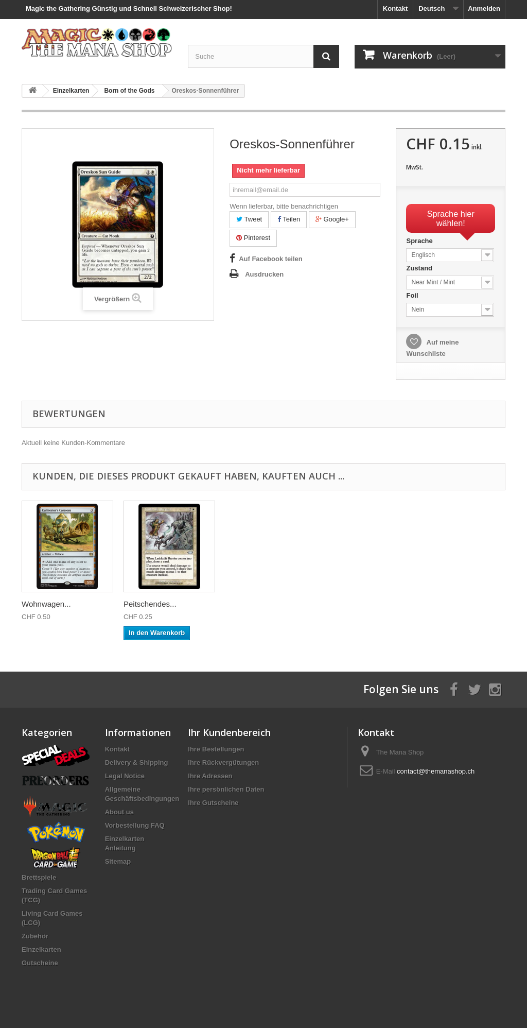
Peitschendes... (455, 603)
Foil (413, 295)
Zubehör (35, 936)
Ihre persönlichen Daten (226, 789)
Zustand (420, 268)
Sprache (420, 241)
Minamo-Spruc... (50, 603)
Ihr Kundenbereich (229, 732)
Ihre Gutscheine (213, 803)
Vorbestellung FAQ (135, 825)
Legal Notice (125, 776)
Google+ (332, 219)
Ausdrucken (264, 274)
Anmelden (484, 8)
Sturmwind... (145, 603)
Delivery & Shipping (136, 762)
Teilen (288, 219)
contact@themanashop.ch (436, 771)
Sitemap (118, 861)
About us (119, 812)
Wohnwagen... (352, 603)
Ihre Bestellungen (216, 749)
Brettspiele (39, 877)
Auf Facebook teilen (271, 259)
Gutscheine (40, 963)
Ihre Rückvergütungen (223, 762)
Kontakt (395, 8)
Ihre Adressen (210, 776)
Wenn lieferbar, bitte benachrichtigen (284, 206)
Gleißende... (246, 603)
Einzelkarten (41, 949)
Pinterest (253, 238)
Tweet (249, 219)
